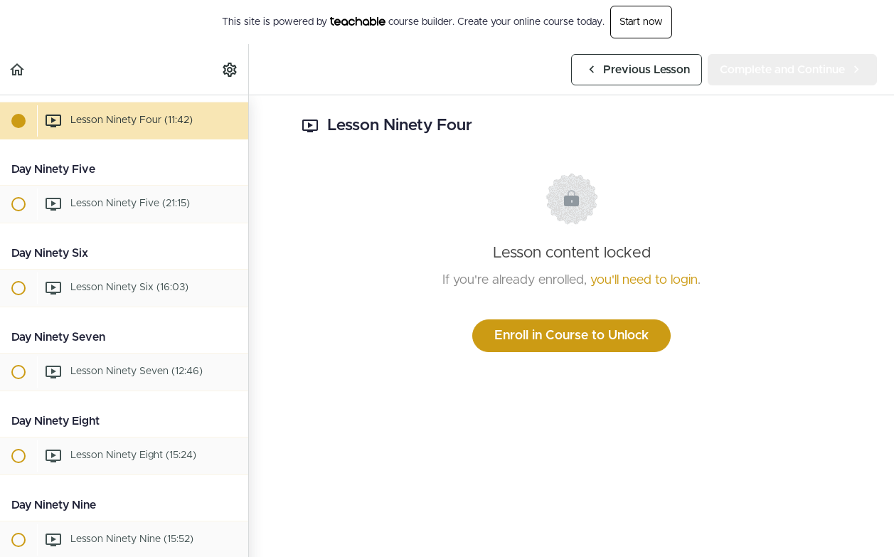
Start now (641, 22)
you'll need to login (644, 280)
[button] (18, 69)
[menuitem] (230, 69)
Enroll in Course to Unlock (571, 335)
